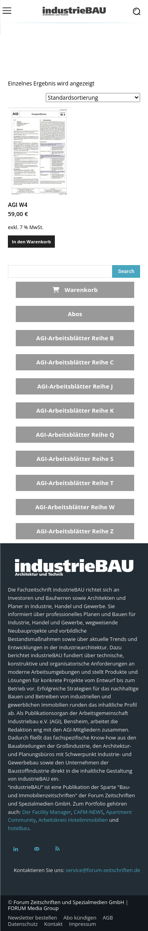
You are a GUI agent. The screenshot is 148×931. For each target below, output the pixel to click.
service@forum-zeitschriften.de (103, 870)
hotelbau (18, 828)
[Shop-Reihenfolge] (93, 97)
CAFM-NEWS (88, 811)
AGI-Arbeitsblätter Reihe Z (74, 531)
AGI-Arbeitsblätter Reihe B (75, 338)
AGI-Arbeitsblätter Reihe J (75, 386)
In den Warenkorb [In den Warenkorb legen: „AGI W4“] (31, 242)
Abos (75, 314)
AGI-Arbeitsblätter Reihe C (75, 362)
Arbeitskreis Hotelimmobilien (73, 819)
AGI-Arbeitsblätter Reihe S (74, 459)
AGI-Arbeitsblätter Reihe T (74, 483)
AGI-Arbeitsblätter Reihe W (74, 507)
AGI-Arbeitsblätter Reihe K (75, 410)
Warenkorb (75, 290)
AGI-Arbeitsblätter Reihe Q (75, 434)
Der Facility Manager (46, 811)
